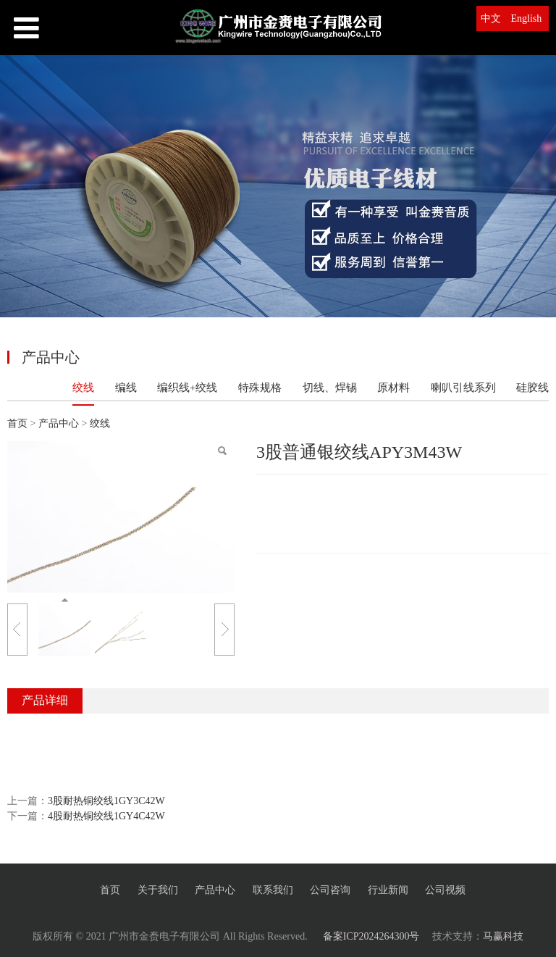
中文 (491, 18)
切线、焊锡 (330, 387)
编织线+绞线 (187, 387)
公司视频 (445, 890)
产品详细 (45, 700)
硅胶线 (532, 387)
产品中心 (60, 423)
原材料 (393, 387)
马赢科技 (503, 936)
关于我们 (158, 890)
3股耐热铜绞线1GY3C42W (106, 800)
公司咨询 (330, 890)
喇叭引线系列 (463, 387)
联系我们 (273, 890)
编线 (126, 387)
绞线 (83, 387)
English (526, 18)
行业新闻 (388, 890)
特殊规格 (260, 387)
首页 (17, 423)
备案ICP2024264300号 (371, 936)
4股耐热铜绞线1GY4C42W (106, 816)
